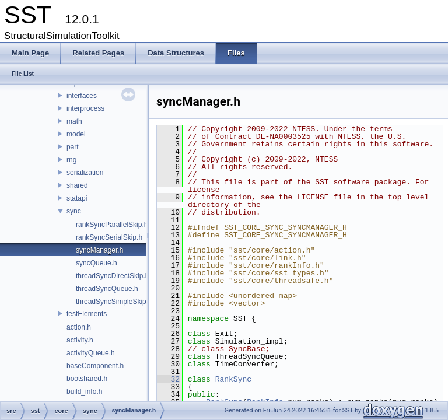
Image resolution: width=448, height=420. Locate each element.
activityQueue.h (90, 353)
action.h (78, 327)
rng (71, 160)
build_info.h (84, 391)
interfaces (81, 96)
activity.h (79, 340)
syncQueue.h (96, 263)
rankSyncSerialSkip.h (109, 237)
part (72, 147)
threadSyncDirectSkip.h (112, 276)
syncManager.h (99, 250)
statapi (76, 198)
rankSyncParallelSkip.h (112, 224)
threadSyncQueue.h (107, 289)
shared (77, 185)
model (76, 134)
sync (73, 211)
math (74, 121)
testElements (86, 314)
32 (168, 379)
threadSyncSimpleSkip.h (114, 302)
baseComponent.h (95, 366)
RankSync (233, 379)
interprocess (85, 108)
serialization (84, 173)
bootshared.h (86, 378)
